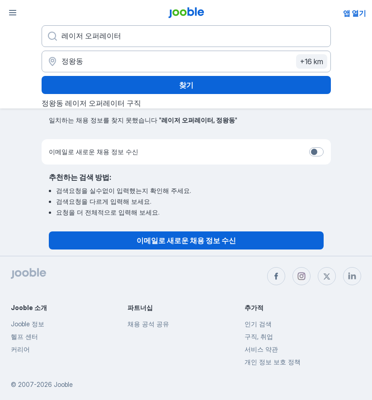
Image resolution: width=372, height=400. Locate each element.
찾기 (186, 84)
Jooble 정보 (27, 324)
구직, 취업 (259, 336)
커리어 (20, 349)
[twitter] (327, 276)
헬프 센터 (24, 336)
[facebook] (276, 276)
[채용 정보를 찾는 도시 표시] (186, 61)
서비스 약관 (261, 349)
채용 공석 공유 (148, 324)
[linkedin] (352, 276)
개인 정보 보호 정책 (273, 362)
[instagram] (301, 276)
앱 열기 (354, 13)
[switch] (316, 151)
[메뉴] (13, 13)
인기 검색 (258, 324)
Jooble (63, 384)
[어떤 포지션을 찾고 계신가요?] (186, 36)
